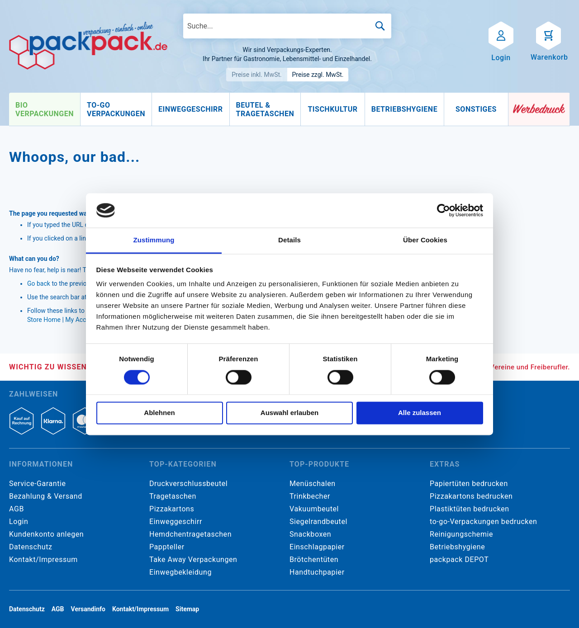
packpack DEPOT (459, 559)
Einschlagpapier (317, 547)
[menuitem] (44, 109)
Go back (38, 283)
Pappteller (167, 547)
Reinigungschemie (461, 534)
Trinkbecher (310, 496)
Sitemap (187, 609)
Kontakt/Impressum (43, 559)
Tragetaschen (172, 496)
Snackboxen (310, 534)
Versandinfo (88, 609)
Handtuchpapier (317, 572)
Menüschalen (313, 483)
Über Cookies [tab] (425, 240)
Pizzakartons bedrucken (471, 496)
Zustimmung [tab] (154, 240)
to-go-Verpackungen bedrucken (483, 521)
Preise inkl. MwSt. (257, 74)
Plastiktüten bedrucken (469, 509)
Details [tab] (289, 240)
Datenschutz (30, 547)
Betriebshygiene (457, 547)
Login (18, 521)
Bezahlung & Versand (45, 496)
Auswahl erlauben (289, 413)
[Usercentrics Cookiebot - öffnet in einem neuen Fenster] (443, 210)
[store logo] (88, 46)
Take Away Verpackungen (193, 559)
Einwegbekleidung (180, 572)
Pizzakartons (171, 509)
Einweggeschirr (175, 521)
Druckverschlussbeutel (188, 483)
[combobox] (287, 26)
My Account (82, 319)
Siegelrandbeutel (318, 521)
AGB (16, 509)
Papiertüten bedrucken (469, 483)
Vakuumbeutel (314, 509)
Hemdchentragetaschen (190, 534)
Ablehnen (159, 413)
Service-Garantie (37, 483)
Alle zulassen (419, 413)
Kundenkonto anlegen (46, 534)
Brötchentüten (314, 559)
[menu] (258, 109)
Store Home (44, 319)
